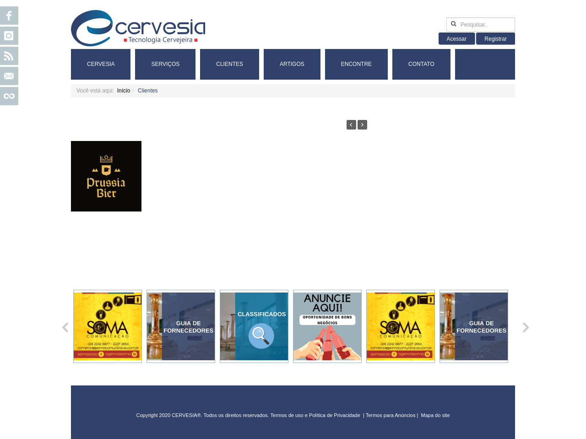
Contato (421, 64)
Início (123, 90)
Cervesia (100, 64)
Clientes (229, 64)
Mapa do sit (434, 415)
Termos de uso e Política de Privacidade (315, 415)
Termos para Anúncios (391, 415)
